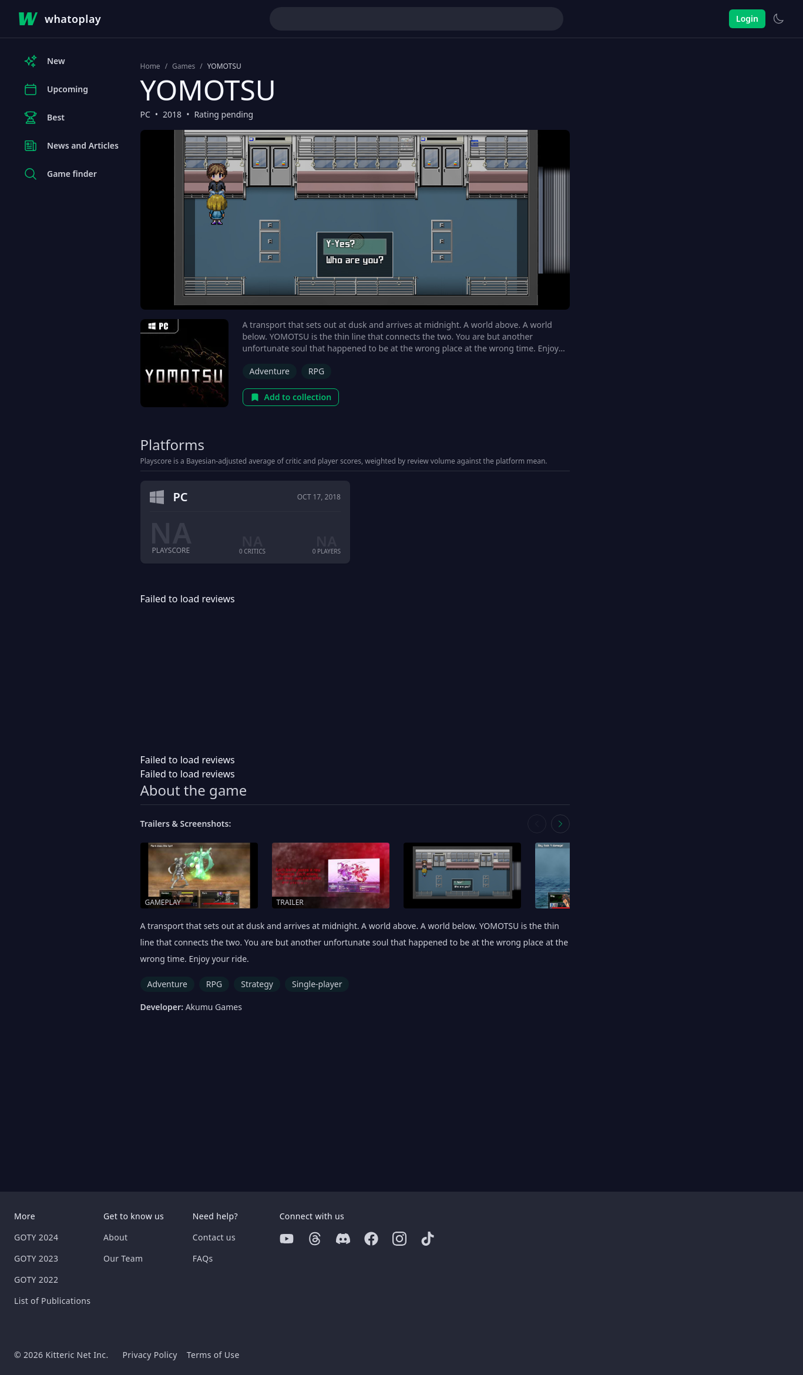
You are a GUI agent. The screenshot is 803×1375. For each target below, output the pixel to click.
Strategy (257, 984)
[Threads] (315, 1239)
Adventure (270, 371)
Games (183, 66)
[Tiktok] (428, 1239)
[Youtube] (287, 1239)
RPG (316, 371)
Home (150, 66)
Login (747, 18)
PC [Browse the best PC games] (145, 114)
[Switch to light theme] (778, 19)
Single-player (317, 984)
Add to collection (291, 397)
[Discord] (343, 1239)
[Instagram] (399, 1239)
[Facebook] (371, 1239)
